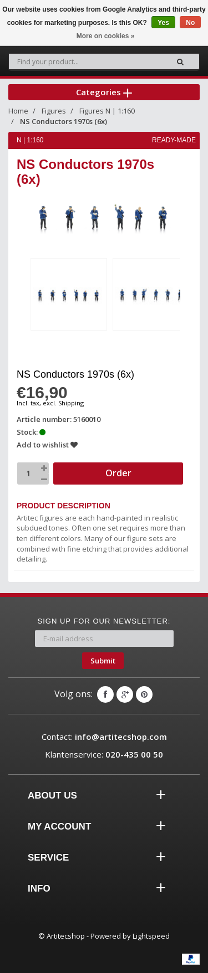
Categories (104, 91)
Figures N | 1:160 (107, 111)
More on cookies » (106, 36)
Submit (102, 661)
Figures (54, 111)
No (190, 23)
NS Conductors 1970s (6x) (63, 121)
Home (18, 111)
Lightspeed (151, 936)
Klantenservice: (104, 754)
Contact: (104, 736)
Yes (163, 23)
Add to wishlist (47, 445)
